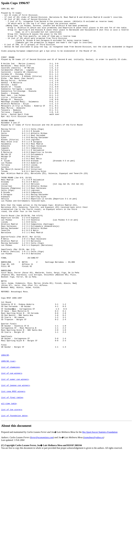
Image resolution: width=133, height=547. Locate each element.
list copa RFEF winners (13, 465)
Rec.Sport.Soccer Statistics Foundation (100, 510)
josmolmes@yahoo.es (93, 515)
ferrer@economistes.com (42, 515)
